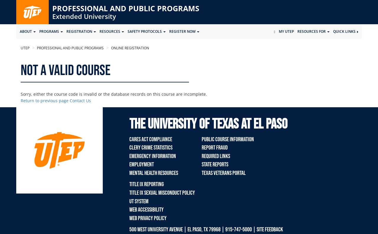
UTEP (25, 48)
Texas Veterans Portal (224, 173)
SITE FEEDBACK (270, 229)
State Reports (215, 164)
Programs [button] (51, 31)
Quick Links (345, 31)
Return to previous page (45, 100)
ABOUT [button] (28, 31)
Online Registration (129, 48)
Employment (141, 164)
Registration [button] (81, 31)
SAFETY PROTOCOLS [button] (147, 31)
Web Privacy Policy (148, 218)
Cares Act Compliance (150, 139)
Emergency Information (152, 156)
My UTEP (286, 31)
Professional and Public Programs (125, 8)
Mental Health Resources (153, 173)
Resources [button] (112, 31)
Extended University (84, 16)
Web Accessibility (146, 209)
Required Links (216, 156)
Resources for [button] (313, 31)
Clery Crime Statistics (150, 147)
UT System (139, 201)
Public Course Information (228, 139)
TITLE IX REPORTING (146, 184)
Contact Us (80, 100)
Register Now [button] (184, 31)
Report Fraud (215, 147)
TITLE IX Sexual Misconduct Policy (162, 192)
